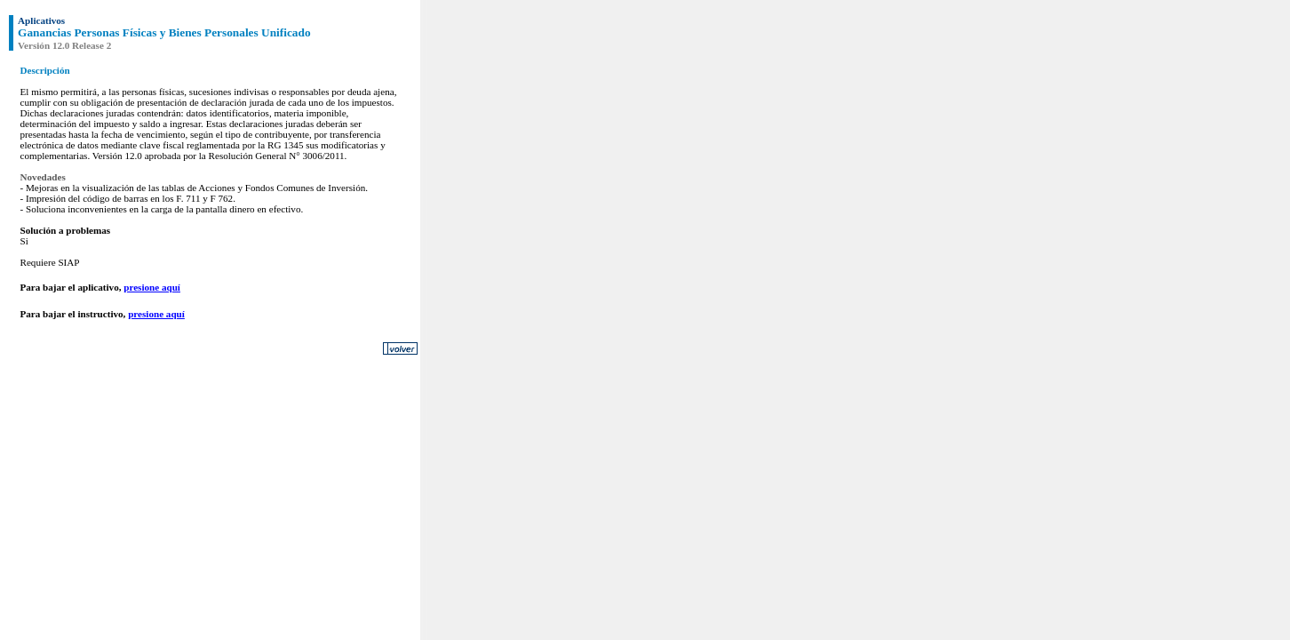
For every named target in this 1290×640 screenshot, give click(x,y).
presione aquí (151, 287)
